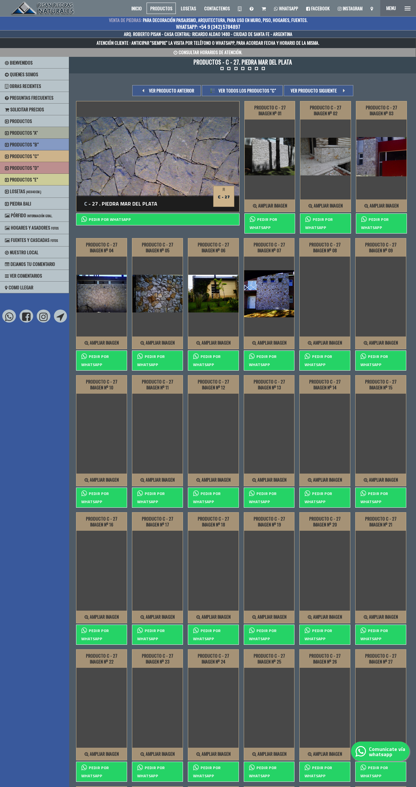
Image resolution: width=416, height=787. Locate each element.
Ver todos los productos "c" (247, 90)
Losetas (23, 191)
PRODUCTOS (161, 8)
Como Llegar (19, 287)
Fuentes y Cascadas (31, 239)
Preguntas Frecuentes (29, 97)
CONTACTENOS (217, 8)
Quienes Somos (21, 74)
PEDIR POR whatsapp (106, 219)
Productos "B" (22, 144)
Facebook (318, 8)
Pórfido (28, 215)
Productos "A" (21, 132)
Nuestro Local (21, 252)
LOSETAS (188, 8)
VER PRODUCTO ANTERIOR (171, 90)
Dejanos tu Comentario (30, 263)
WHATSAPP (224, 42)
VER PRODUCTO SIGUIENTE (314, 90)
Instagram (350, 8)
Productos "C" (22, 156)
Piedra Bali (18, 203)
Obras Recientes (23, 86)
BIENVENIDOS (18, 62)
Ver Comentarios (23, 275)
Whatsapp (286, 8)
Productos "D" (22, 167)
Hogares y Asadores (31, 227)
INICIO (136, 8)
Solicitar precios (24, 109)
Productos (18, 121)
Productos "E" (21, 179)
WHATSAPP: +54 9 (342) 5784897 (208, 26)
